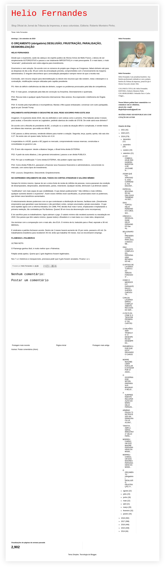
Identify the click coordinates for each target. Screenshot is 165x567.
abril (125, 504)
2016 (123, 525)
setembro (127, 153)
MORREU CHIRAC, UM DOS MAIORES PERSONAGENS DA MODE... (128, 461)
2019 (123, 136)
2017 (123, 521)
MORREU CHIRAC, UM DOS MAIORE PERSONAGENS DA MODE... (128, 445)
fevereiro (126, 511)
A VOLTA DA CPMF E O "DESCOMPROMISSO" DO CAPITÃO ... (128, 319)
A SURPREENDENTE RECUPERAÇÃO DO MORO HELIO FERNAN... (128, 400)
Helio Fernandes (49, 13)
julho (125, 494)
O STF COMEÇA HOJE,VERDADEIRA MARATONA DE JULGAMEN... (128, 163)
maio (125, 501)
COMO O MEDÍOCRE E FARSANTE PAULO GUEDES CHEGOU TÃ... (128, 287)
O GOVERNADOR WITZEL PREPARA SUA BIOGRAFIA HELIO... (128, 382)
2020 (123, 133)
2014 (123, 531)
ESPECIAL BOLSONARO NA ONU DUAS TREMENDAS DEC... (128, 194)
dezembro (127, 139)
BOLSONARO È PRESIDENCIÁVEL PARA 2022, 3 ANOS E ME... (128, 238)
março (125, 507)
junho (125, 497)
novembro (127, 145)
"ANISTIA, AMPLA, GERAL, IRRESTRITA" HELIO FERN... (128, 431)
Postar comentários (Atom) (28, 349)
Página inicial (61, 345)
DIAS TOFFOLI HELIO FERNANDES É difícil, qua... (128, 208)
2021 (123, 130)
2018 (123, 518)
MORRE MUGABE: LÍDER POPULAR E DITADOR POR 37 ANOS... (128, 366)
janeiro (126, 514)
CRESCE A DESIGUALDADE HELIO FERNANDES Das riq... (128, 222)
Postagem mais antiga (101, 345)
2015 (123, 528)
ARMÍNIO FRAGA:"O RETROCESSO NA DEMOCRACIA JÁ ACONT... (128, 416)
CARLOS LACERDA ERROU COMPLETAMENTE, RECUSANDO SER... (128, 304)
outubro (126, 150)
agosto (126, 491)
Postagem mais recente (21, 345)
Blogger (93, 555)
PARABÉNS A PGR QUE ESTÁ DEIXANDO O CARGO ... (128, 351)
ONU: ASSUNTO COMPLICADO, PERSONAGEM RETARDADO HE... (128, 254)
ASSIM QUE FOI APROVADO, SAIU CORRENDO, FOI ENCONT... (128, 180)
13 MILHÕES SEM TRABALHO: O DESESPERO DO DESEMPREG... (128, 336)
